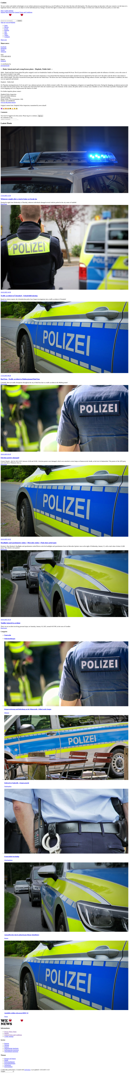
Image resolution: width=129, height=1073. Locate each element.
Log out (7, 22)
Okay (2, 10)
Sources (6, 1046)
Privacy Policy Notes (10, 1031)
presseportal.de (5, 65)
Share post (4, 40)
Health (6, 1060)
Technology (7, 1065)
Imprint (3, 12)
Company (7, 37)
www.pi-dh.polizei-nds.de (8, 102)
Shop (5, 33)
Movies (6, 27)
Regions (6, 30)
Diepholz (3, 61)
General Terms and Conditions (23, 12)
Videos (6, 35)
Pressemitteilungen (9, 1063)
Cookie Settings (8, 10)
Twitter (3, 50)
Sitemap (6, 1045)
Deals (6, 25)
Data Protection (9, 12)
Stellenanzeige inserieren (11, 1050)
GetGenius (27, 1069)
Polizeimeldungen (9, 1062)
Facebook (3, 47)
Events (6, 28)
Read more (4, 204)
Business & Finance (10, 1058)
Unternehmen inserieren (11, 1051)
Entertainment (8, 1066)
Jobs (5, 32)
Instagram (3, 48)
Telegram (3, 51)
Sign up (3, 22)
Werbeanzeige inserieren (11, 1048)
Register (12, 22)
